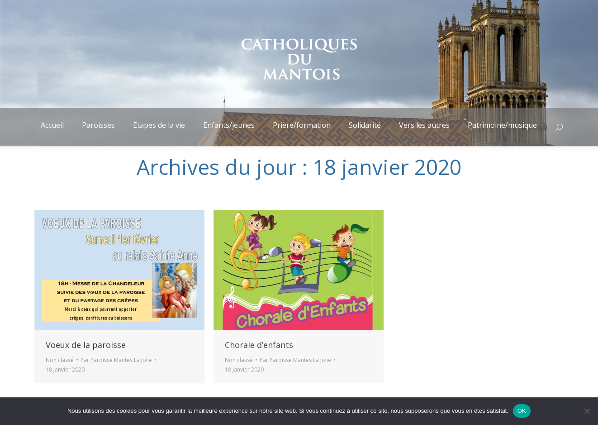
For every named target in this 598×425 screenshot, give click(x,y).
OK (521, 410)
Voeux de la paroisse (86, 344)
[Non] (586, 410)
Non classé (60, 360)
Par (116, 360)
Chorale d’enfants (259, 344)
